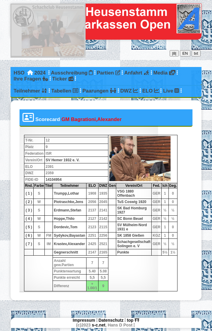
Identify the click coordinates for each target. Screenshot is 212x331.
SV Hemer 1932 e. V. (63, 160)
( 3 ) (29, 210)
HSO (19, 73)
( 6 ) (29, 235)
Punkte (123, 252)
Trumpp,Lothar (66, 193)
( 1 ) (29, 193)
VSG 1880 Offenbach (126, 193)
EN (185, 53)
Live (171, 91)
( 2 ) (29, 202)
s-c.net (98, 325)
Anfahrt (136, 73)
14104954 (54, 180)
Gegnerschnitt (66, 252)
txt (196, 53)
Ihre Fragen (31, 79)
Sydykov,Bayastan (69, 235)
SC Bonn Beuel (130, 219)
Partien (108, 73)
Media (164, 73)
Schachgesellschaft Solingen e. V (133, 244)
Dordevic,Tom (65, 227)
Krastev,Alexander (69, 244)
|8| (174, 53)
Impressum (84, 320)
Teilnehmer (30, 91)
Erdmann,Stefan (67, 210)
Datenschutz (110, 320)
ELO (150, 91)
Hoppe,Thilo (64, 219)
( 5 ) (29, 227)
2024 (40, 73)
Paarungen (99, 91)
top (133, 320)
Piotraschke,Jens (68, 202)
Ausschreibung (71, 73)
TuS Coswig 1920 (131, 202)
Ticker (63, 79)
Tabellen (64, 91)
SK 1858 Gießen (130, 235)
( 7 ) (29, 244)
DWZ (129, 91)
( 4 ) (29, 219)
